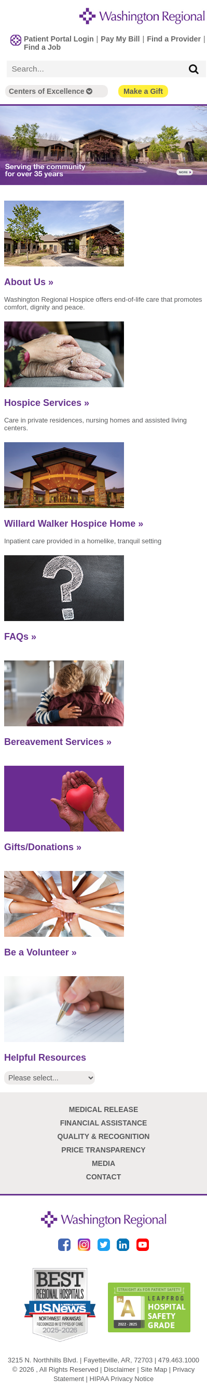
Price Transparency (103, 1150)
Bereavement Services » (58, 742)
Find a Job (42, 47)
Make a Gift (143, 91)
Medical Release (104, 1109)
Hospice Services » (46, 403)
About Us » (28, 282)
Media (103, 1163)
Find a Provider (174, 39)
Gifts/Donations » (42, 847)
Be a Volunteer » (40, 952)
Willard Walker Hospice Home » (73, 523)
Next (199, 146)
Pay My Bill (120, 39)
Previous (8, 146)
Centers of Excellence (50, 91)
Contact (103, 1177)
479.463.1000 (178, 1360)
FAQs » (20, 636)
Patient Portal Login (59, 39)
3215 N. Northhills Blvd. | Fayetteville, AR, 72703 (80, 1360)
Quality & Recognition (104, 1136)
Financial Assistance (103, 1123)
